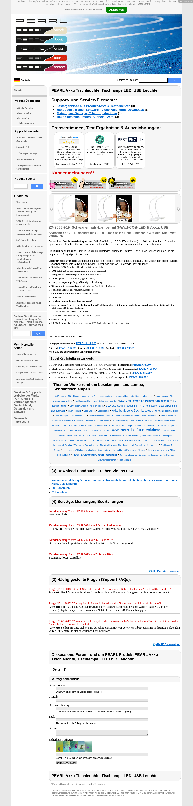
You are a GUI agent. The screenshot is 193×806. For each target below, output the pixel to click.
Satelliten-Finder (27, 360)
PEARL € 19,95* (125, 348)
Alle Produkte (22, 118)
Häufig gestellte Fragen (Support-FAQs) (85, 117)
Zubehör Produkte (25, 123)
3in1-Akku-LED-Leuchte (28, 240)
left (51, 209)
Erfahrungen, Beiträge (26, 153)
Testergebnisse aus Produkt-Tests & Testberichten (93, 106)
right (178, 209)
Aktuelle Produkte (24, 108)
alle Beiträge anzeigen (166, 570)
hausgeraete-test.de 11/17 (69, 164)
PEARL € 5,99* (141, 364)
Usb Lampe (21, 202)
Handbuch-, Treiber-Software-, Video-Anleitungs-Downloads (100, 109)
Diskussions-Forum (25, 159)
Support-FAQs (23, 147)
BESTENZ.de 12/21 (130, 164)
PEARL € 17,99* (86, 343)
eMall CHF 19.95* (95, 348)
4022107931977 (110, 343)
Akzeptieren (116, 9)
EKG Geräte (29, 372)
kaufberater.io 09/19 (99, 164)
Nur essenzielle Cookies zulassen (83, 9)
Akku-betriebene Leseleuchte (29, 246)
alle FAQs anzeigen (168, 644)
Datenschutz (143, 4)
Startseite (122, 80)
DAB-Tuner (26, 354)
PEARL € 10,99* (147, 368)
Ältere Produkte (23, 113)
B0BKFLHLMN (127, 343)
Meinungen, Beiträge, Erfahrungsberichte (87, 113)
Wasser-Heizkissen (29, 366)
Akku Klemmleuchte (26, 296)
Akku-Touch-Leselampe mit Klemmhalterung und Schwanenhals (29, 211)
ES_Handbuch (60, 487)
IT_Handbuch (60, 492)
